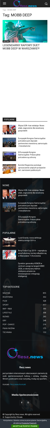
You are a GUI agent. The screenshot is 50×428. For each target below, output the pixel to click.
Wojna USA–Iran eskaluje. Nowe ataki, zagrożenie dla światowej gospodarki (31, 128)
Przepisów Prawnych (29, 423)
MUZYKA (6, 41)
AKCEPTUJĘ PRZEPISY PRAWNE (25, 426)
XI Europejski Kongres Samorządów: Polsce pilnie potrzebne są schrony (29, 154)
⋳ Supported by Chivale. (13, 417)
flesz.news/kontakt (18, 384)
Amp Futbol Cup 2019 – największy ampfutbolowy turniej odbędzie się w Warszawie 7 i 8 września (32, 253)
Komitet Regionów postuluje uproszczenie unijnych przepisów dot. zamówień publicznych (32, 167)
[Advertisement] (25, 86)
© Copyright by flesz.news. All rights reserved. (21, 414)
